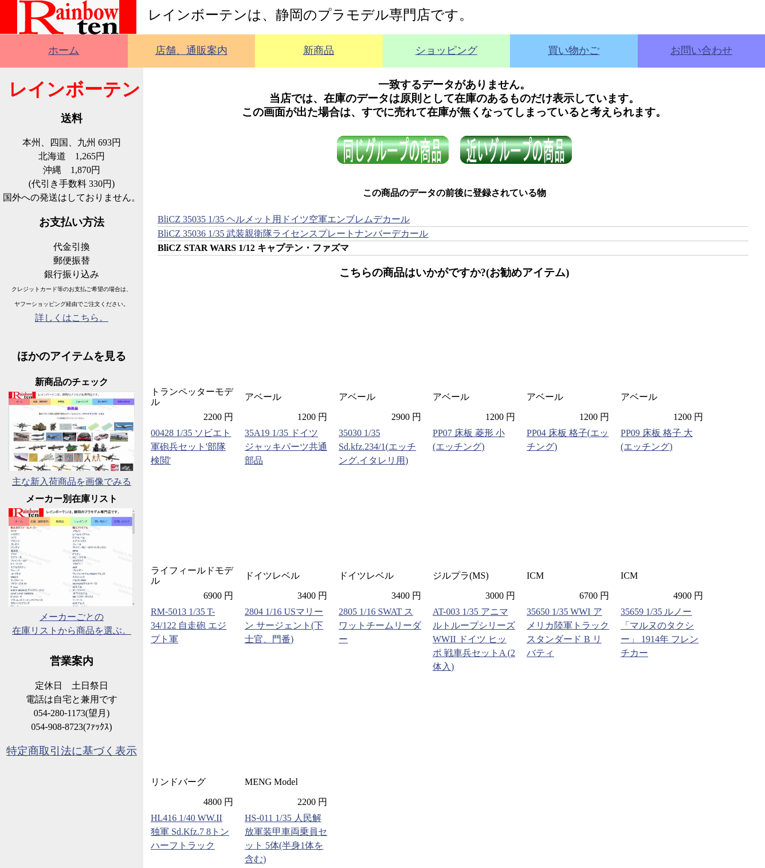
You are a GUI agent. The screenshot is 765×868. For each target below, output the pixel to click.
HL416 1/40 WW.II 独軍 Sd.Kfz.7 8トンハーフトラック (190, 831)
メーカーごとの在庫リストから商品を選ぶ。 (72, 616)
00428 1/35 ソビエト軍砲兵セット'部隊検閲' (191, 446)
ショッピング (446, 50)
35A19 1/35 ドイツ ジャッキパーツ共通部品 (286, 446)
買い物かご (573, 50)
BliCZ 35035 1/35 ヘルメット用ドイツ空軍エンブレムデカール (284, 219)
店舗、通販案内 (191, 50)
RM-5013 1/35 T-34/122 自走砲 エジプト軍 (188, 625)
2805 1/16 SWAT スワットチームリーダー (380, 625)
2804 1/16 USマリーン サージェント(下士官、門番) (284, 625)
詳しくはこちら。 (71, 318)
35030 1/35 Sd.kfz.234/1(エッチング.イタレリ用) (377, 446)
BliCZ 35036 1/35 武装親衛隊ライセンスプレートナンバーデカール (293, 233)
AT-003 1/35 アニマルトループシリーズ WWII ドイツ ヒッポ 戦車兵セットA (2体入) (474, 639)
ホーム (63, 50)
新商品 (318, 50)
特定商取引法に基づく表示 (71, 751)
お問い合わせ (701, 50)
